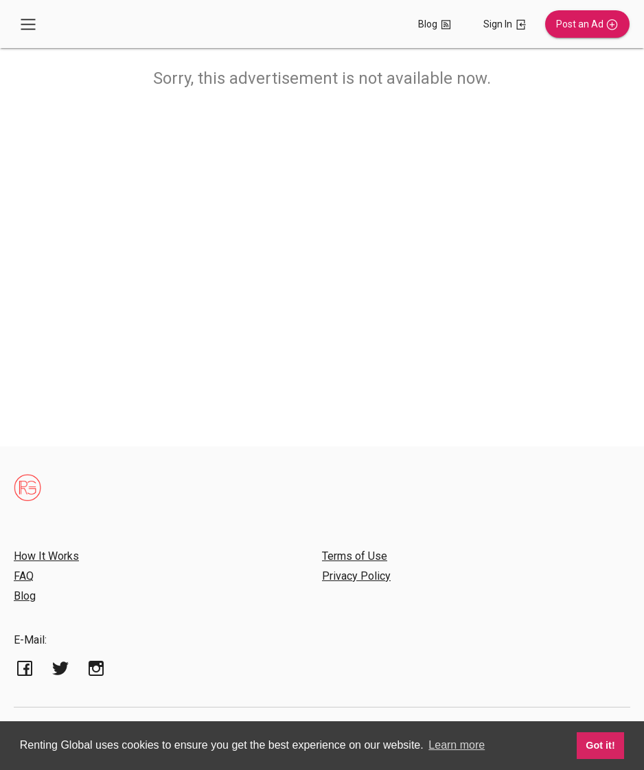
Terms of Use (354, 556)
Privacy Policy (356, 575)
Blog (25, 595)
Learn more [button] (456, 745)
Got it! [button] (600, 745)
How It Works (46, 556)
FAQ (24, 575)
